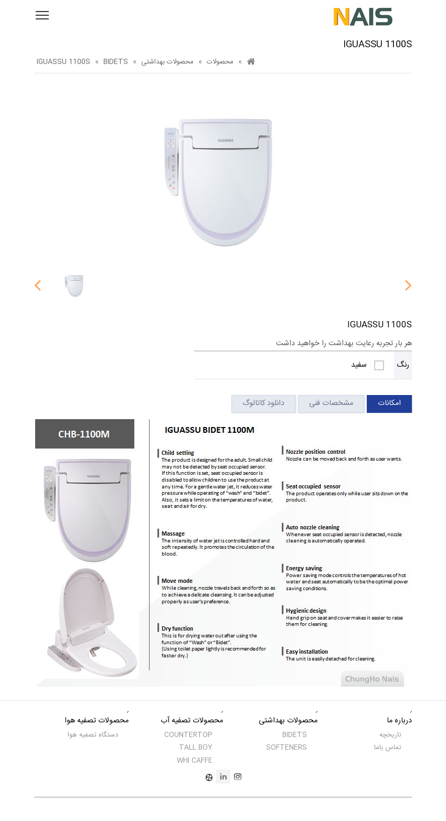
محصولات (220, 62)
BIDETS (115, 62)
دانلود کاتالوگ (263, 403)
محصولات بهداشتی (167, 62)
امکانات (389, 403)
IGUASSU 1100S (63, 62)
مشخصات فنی (331, 403)
